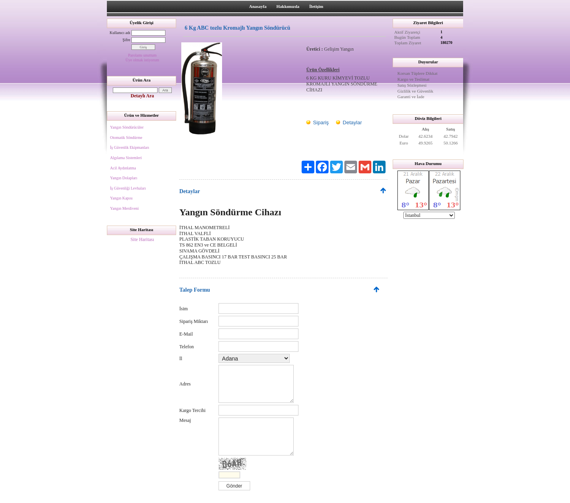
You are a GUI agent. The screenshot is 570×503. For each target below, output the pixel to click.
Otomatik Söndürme (126, 137)
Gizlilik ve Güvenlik (415, 91)
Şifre (126, 40)
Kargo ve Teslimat (413, 79)
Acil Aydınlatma (123, 168)
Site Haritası (142, 239)
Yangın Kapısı (121, 198)
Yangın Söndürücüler (127, 127)
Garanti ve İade (410, 96)
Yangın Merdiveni (124, 208)
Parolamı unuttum (142, 55)
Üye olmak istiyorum (142, 60)
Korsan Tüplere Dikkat (417, 73)
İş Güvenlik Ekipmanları (129, 147)
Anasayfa (257, 6)
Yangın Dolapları (123, 178)
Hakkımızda (287, 6)
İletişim (316, 6)
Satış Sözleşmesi (412, 85)
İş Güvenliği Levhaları (128, 188)
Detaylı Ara (142, 96)
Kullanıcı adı (120, 32)
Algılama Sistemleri (126, 158)
